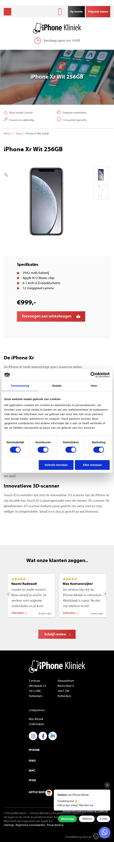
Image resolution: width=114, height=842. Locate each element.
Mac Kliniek (36, 719)
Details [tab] (57, 385)
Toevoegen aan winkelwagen (46, 316)
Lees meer (17, 613)
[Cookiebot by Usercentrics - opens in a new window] (93, 375)
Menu (7, 11)
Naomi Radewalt (24, 584)
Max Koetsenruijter (78, 584)
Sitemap (9, 825)
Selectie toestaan (56, 464)
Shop (19, 133)
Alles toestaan (92, 464)
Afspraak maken (98, 11)
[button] (41, 175)
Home (7, 133)
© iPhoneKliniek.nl (15, 813)
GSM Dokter (36, 724)
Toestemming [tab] (20, 385)
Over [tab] (94, 385)
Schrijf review (55, 634)
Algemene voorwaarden (30, 825)
